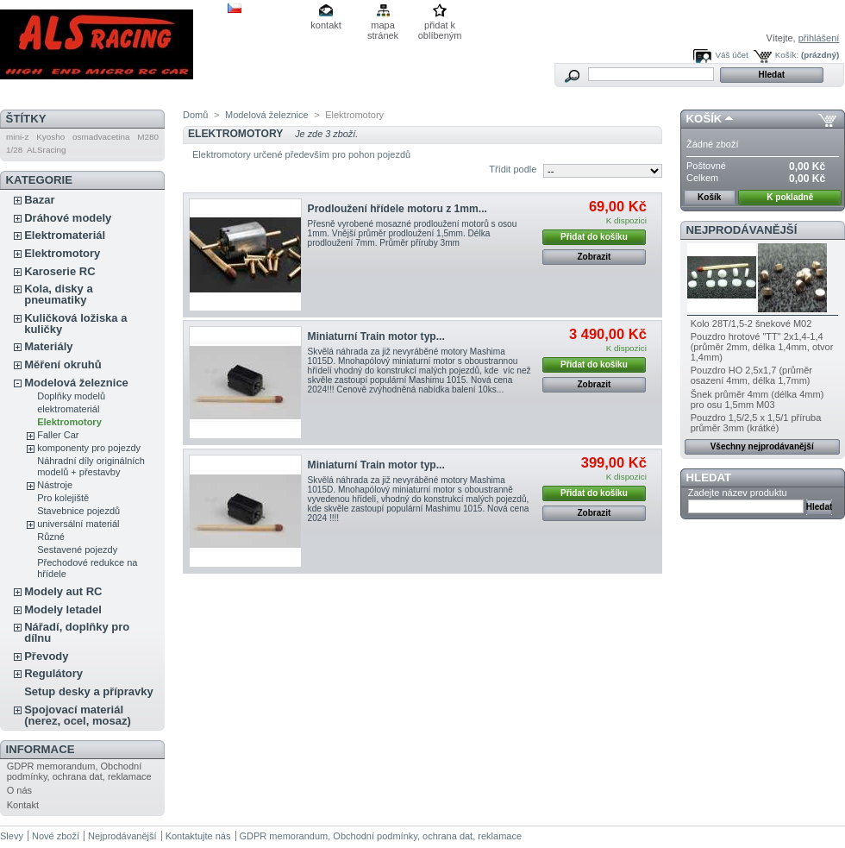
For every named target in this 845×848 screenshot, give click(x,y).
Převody (46, 656)
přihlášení (819, 38)
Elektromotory (62, 253)
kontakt (325, 25)
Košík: (786, 55)
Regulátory (53, 673)
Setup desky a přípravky (88, 691)
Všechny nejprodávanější (762, 446)
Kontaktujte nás (198, 836)
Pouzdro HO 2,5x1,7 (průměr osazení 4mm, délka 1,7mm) (751, 375)
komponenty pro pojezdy (89, 448)
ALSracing (46, 149)
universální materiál (78, 523)
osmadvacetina (100, 136)
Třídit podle (512, 169)
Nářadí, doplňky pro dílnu (76, 632)
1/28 (14, 149)
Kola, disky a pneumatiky (58, 294)
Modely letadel (63, 609)
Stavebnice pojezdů (78, 511)
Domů (195, 115)
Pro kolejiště (63, 498)
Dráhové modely (67, 217)
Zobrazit (593, 256)
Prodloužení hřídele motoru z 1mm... (397, 209)
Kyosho (50, 136)
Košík (704, 118)
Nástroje (54, 485)
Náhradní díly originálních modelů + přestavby (91, 466)
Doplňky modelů (71, 396)
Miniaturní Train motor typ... (376, 336)
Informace (40, 749)
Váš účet (731, 55)
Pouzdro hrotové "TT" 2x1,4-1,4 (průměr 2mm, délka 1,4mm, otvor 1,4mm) (762, 346)
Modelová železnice (76, 382)
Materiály (48, 346)
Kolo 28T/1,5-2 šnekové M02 (751, 323)
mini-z (17, 136)
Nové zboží (55, 836)
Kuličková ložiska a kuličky (75, 323)
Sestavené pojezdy (77, 549)
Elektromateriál (64, 235)
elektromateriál (68, 409)
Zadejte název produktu (737, 492)
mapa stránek (382, 26)
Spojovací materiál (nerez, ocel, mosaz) (77, 715)
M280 (148, 136)
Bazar (39, 199)
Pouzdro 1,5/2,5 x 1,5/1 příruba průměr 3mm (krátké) (756, 422)
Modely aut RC (63, 591)
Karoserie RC (59, 271)
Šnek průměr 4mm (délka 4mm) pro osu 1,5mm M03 (757, 399)
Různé (51, 536)
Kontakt (23, 805)
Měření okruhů (63, 364)
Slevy (11, 836)
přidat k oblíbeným (440, 26)
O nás (19, 790)
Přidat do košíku (594, 237)
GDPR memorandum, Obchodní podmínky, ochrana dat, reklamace (79, 771)
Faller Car (57, 435)
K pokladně (790, 197)
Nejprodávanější (742, 229)
